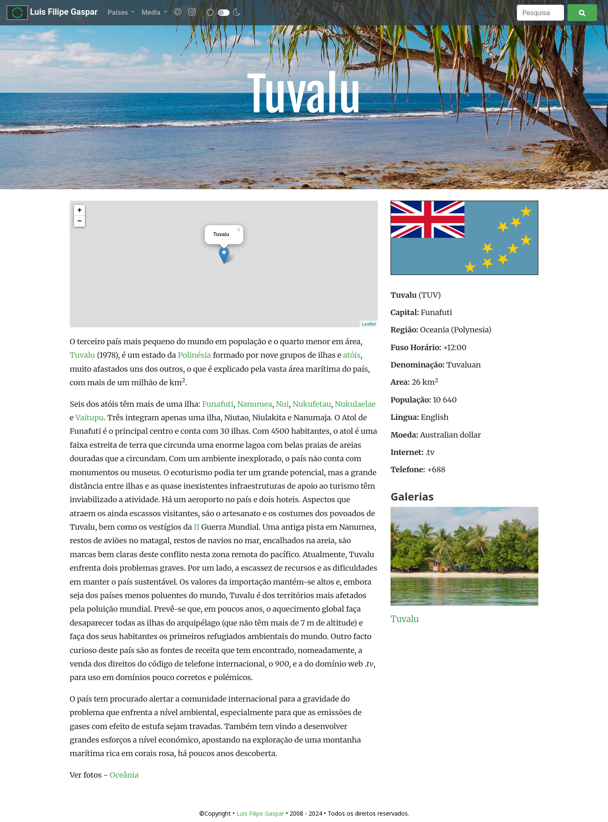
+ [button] (79, 210)
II (196, 527)
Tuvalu (82, 355)
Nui (282, 404)
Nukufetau (312, 404)
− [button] (79, 221)
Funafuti (217, 404)
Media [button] (151, 12)
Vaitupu (90, 417)
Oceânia (124, 775)
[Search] (540, 13)
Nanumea (254, 404)
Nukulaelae (355, 404)
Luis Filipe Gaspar (52, 12)
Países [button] (119, 12)
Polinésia (194, 355)
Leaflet (369, 324)
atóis (352, 355)
